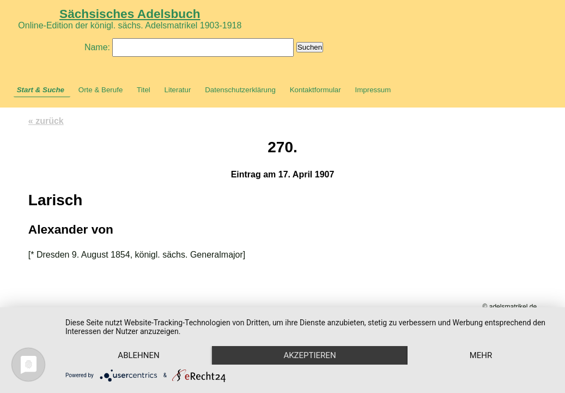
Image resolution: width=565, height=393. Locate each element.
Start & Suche (40, 90)
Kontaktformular (315, 90)
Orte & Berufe (100, 90)
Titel (143, 90)
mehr (481, 355)
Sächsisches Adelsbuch (130, 14)
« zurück (46, 121)
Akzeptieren (309, 355)
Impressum (373, 90)
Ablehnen (138, 355)
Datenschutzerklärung (240, 90)
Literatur (178, 90)
